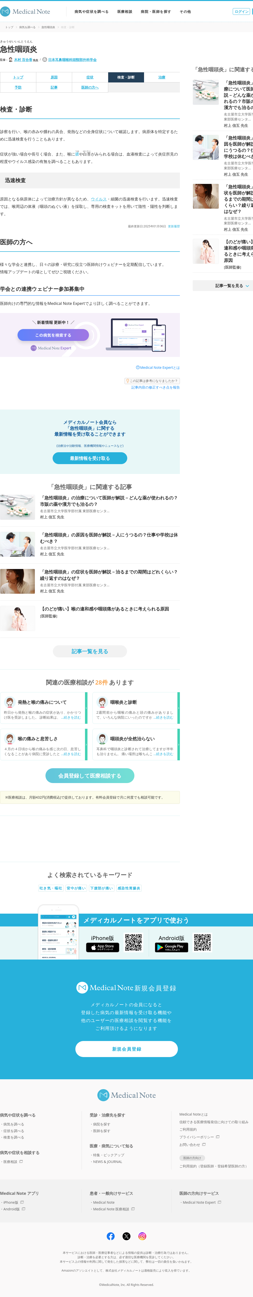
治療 (161, 77)
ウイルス (99, 199)
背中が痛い (76, 888)
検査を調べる (13, 1137)
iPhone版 (13, 1202)
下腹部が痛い (101, 888)
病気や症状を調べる (92, 11)
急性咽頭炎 (48, 27)
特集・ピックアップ (108, 1155)
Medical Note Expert (202, 1202)
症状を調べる (13, 1130)
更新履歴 (174, 226)
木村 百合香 (23, 59)
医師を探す (101, 1130)
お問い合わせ (192, 1144)
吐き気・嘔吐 (51, 888)
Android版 (14, 1209)
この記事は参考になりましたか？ (152, 380)
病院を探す (101, 1124)
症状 (89, 77)
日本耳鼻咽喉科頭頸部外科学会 (72, 59)
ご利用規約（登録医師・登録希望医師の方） (214, 1166)
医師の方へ (90, 87)
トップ (9, 27)
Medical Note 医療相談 (114, 1209)
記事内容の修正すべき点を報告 (155, 387)
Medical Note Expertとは (160, 367)
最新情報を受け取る (90, 458)
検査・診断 (126, 77)
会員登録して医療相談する (90, 775)
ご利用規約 (188, 1129)
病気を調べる (27, 27)
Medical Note (104, 1202)
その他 (185, 11)
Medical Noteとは (193, 1114)
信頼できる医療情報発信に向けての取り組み (214, 1122)
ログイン (242, 11)
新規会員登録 (127, 1049)
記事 (54, 87)
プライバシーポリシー (199, 1137)
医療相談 (125, 11)
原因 (54, 77)
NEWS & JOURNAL (107, 1161)
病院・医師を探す (156, 11)
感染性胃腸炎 (129, 888)
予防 (18, 87)
